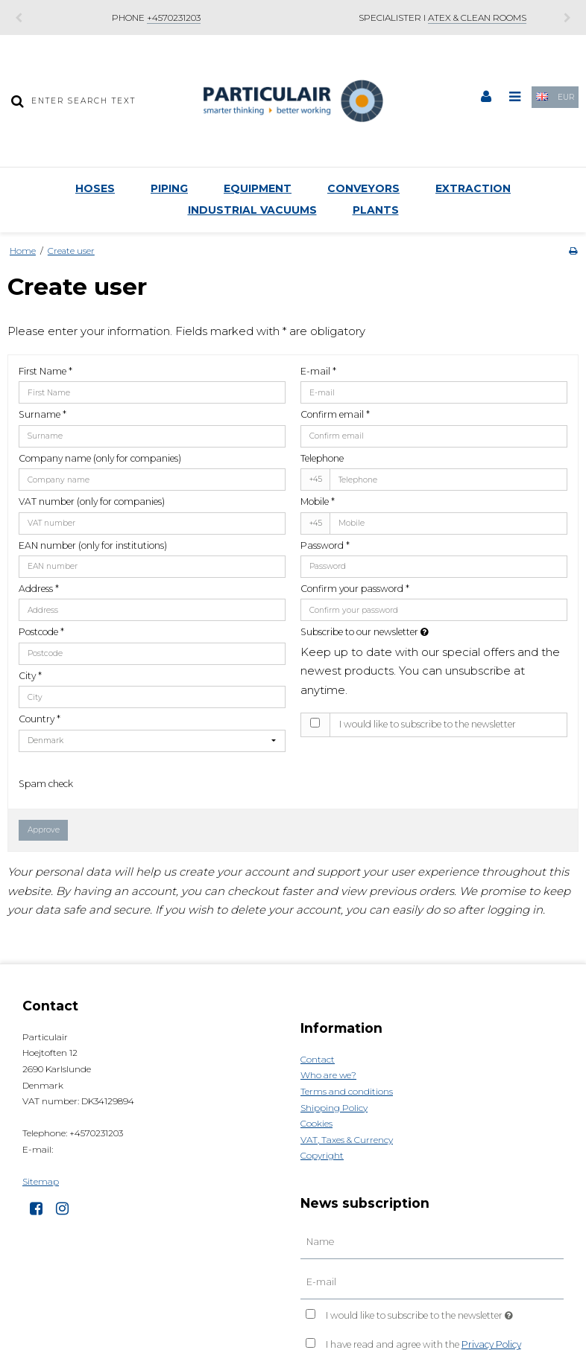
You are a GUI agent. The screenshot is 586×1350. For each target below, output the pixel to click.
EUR (566, 97)
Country (39, 719)
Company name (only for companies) (100, 458)
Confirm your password (354, 588)
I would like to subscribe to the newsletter (427, 724)
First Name (45, 371)
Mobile (317, 501)
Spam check (46, 783)
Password (325, 545)
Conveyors (363, 188)
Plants (376, 210)
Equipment (258, 188)
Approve (44, 830)
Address (39, 588)
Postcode (41, 631)
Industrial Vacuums (252, 210)
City (30, 675)
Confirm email (335, 414)
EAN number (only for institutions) (93, 545)
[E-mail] (432, 1281)
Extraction (473, 188)
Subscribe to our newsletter (400, 631)
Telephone (322, 458)
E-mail (318, 371)
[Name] (432, 1242)
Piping (169, 188)
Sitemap (40, 1181)
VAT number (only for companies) (92, 501)
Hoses (95, 188)
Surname (42, 414)
